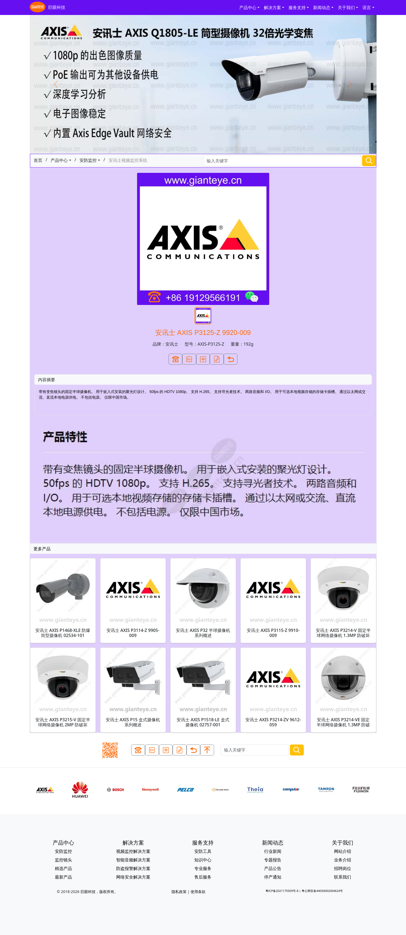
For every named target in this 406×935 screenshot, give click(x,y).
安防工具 (202, 851)
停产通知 (272, 877)
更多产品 (42, 549)
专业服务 (202, 868)
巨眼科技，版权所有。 (99, 891)
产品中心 (247, 7)
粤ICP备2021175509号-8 (281, 891)
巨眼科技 (47, 7)
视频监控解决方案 (133, 851)
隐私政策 (179, 891)
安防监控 (88, 160)
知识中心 (202, 860)
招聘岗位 (342, 868)
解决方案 (272, 7)
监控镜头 (63, 860)
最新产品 (63, 877)
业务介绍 (342, 860)
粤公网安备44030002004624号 (322, 891)
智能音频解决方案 (133, 860)
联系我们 (342, 877)
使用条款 (198, 891)
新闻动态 (321, 7)
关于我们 (346, 7)
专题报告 (272, 860)
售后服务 (202, 877)
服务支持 (297, 7)
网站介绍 (342, 851)
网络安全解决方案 (133, 877)
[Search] (282, 160)
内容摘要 (46, 380)
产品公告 (272, 868)
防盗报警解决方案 (133, 868)
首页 (38, 160)
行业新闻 (272, 851)
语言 (366, 7)
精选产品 (63, 868)
